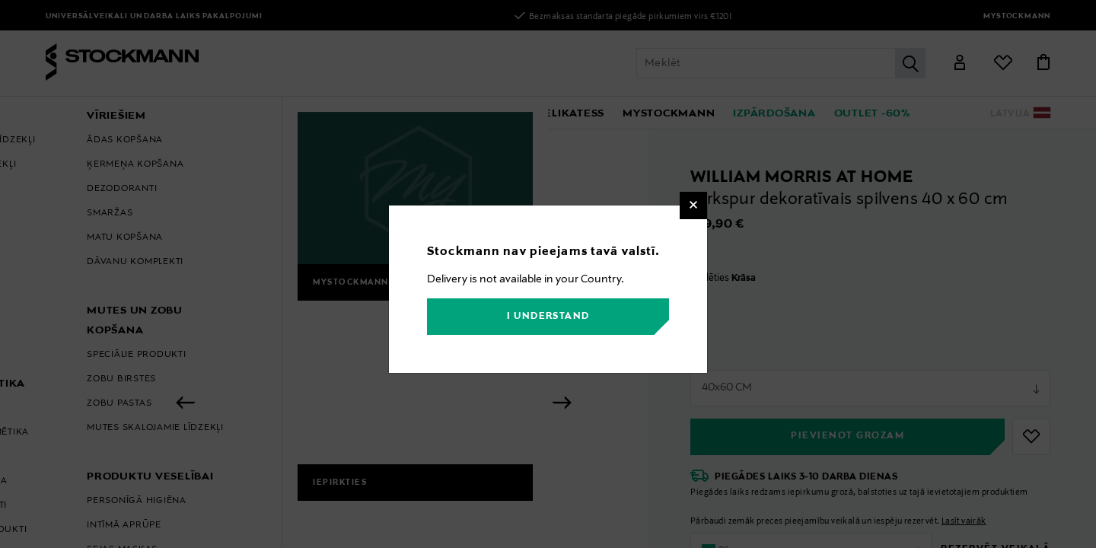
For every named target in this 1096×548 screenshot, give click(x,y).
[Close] (693, 205)
